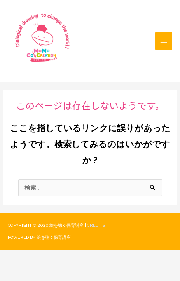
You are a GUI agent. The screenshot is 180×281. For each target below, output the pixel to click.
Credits (96, 225)
